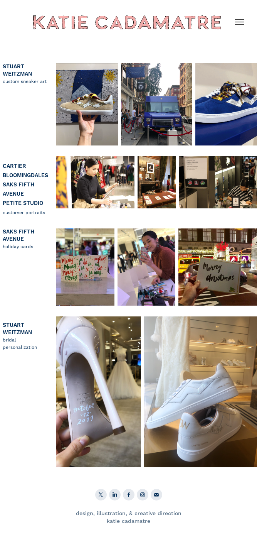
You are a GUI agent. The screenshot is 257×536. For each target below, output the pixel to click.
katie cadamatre (128, 521)
